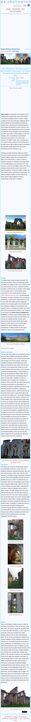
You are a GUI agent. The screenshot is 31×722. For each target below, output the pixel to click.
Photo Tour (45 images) (15, 88)
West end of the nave (15, 590)
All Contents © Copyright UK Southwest (15, 716)
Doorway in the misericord (15, 542)
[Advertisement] (15, 31)
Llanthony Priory (14, 295)
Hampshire (8, 51)
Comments (5, 718)
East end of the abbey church (15, 232)
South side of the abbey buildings (15, 344)
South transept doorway (15, 614)
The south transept (15, 709)
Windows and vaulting (16, 566)
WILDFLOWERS (15, 11)
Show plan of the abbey (7, 348)
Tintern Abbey (5, 295)
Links (20, 718)
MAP (23, 9)
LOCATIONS (16, 9)
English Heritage (20, 77)
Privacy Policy (13, 718)
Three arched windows (15, 251)
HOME (8, 9)
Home (2, 51)
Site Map (26, 718)
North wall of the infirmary (15, 271)
